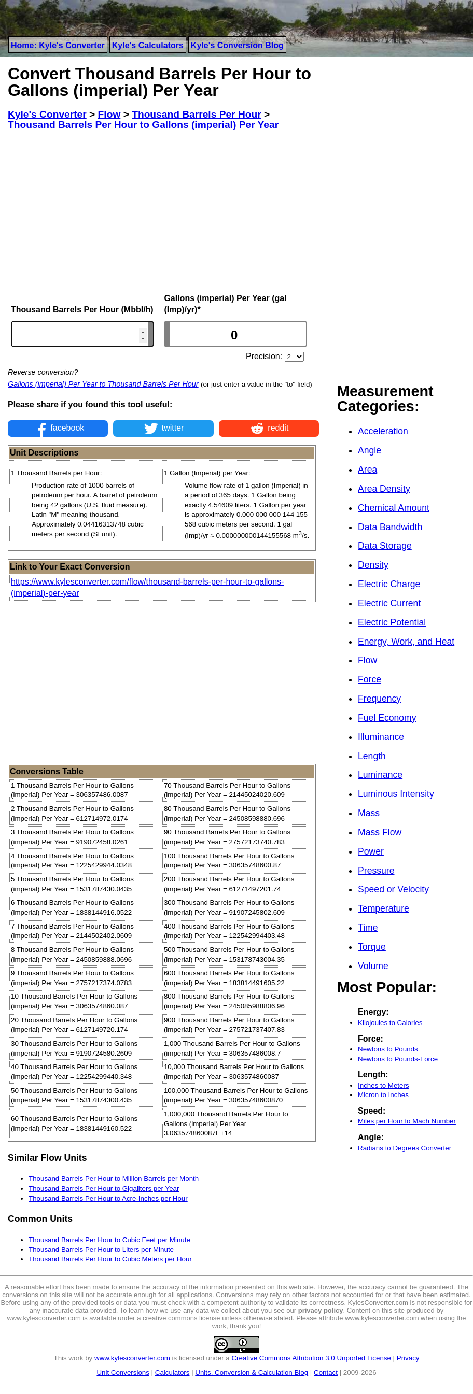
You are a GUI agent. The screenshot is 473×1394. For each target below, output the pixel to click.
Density (373, 565)
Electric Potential (392, 622)
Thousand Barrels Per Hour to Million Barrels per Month (114, 1179)
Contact (326, 1372)
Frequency (379, 698)
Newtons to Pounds (388, 1049)
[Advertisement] (163, 212)
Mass (369, 813)
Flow (367, 660)
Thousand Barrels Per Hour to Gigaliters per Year (104, 1188)
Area (367, 469)
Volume (373, 966)
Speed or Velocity (393, 889)
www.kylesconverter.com (132, 1358)
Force (369, 679)
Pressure (376, 870)
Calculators (172, 1372)
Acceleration (383, 431)
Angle (369, 450)
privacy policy (320, 1310)
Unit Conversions (122, 1372)
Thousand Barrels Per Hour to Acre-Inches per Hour (108, 1198)
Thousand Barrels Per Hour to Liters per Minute (101, 1250)
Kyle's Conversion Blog (237, 45)
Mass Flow (379, 832)
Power (371, 851)
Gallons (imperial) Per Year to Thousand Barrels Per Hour (103, 384)
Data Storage (385, 545)
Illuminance (381, 737)
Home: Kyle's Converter (58, 45)
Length (372, 756)
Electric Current (389, 603)
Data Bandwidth (390, 527)
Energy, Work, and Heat (406, 641)
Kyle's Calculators (148, 45)
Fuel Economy (387, 718)
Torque (372, 947)
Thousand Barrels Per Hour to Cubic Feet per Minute (109, 1240)
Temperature (383, 908)
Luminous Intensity (396, 794)
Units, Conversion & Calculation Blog (251, 1372)
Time (368, 927)
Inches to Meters (383, 1085)
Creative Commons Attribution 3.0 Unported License (311, 1358)
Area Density (384, 488)
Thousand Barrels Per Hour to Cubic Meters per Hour (110, 1259)
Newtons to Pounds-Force (398, 1059)
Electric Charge (389, 584)
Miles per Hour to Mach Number (407, 1121)
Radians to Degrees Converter (404, 1148)
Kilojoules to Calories (390, 1023)
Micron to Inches (383, 1095)
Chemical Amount (393, 508)
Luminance (380, 775)
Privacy (408, 1358)
